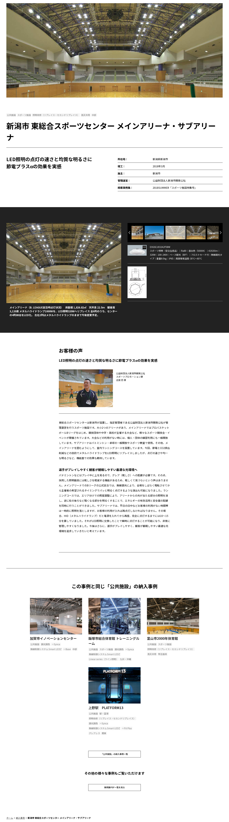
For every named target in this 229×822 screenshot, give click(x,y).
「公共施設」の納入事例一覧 (114, 755)
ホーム (9, 820)
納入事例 (20, 820)
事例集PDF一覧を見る (114, 789)
